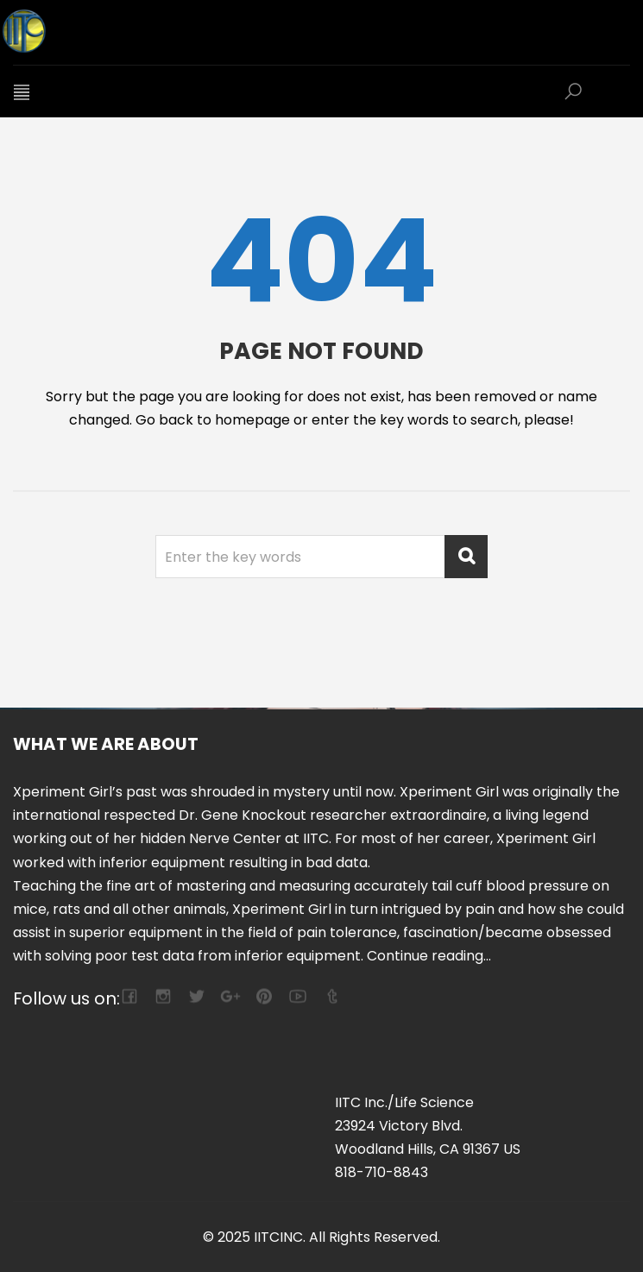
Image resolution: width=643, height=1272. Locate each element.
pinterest (263, 996)
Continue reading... (429, 956)
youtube (297, 996)
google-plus (230, 996)
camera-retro (162, 996)
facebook (129, 996)
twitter (196, 996)
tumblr (331, 996)
